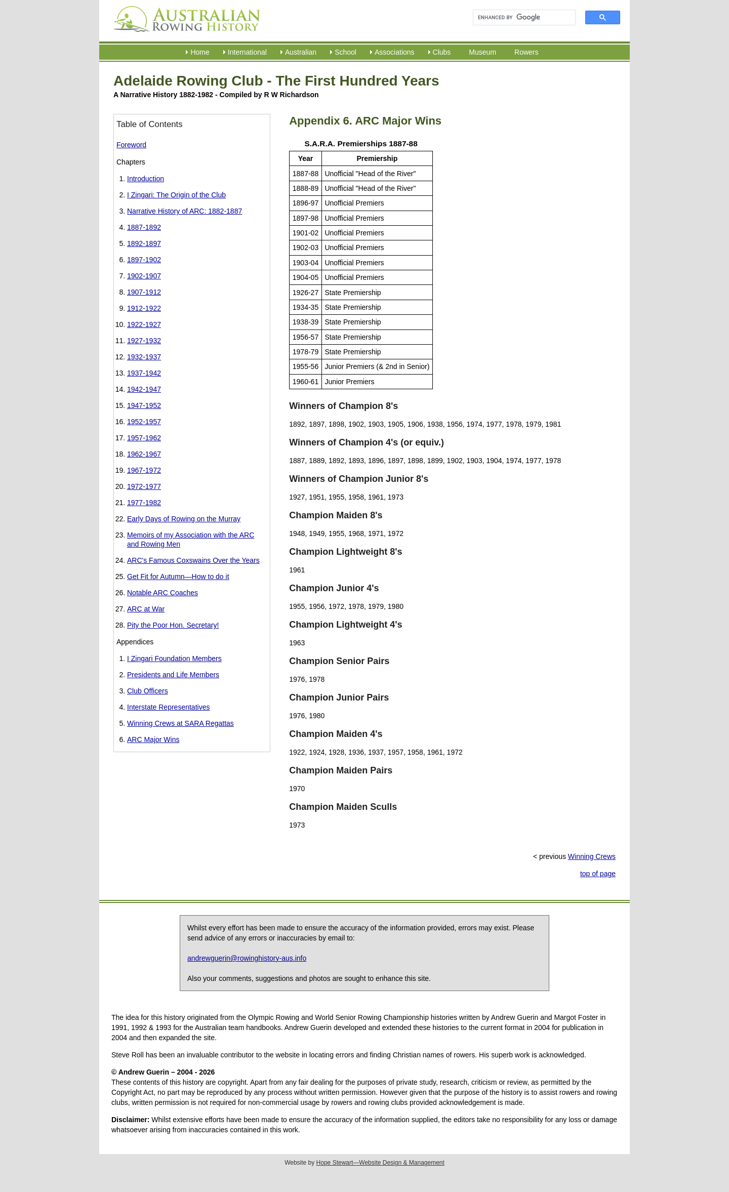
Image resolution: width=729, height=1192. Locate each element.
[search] (519, 17)
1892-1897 (144, 243)
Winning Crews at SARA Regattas (180, 723)
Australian (300, 52)
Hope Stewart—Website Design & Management (380, 1162)
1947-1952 (144, 405)
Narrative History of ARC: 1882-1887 (184, 211)
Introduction (145, 179)
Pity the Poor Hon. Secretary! (173, 625)
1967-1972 (144, 470)
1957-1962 (144, 438)
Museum (482, 52)
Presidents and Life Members (173, 675)
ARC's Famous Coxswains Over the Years (193, 560)
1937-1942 (144, 373)
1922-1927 (144, 324)
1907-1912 (144, 292)
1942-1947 (144, 389)
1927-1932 (144, 341)
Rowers (526, 52)
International (247, 52)
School (345, 52)
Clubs (442, 52)
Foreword (131, 145)
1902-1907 (144, 276)
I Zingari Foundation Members (174, 658)
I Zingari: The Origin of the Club (176, 195)
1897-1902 (144, 260)
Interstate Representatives (168, 707)
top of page (598, 874)
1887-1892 (144, 227)
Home (199, 52)
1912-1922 (144, 308)
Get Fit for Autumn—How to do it (178, 576)
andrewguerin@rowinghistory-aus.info (246, 958)
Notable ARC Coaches (162, 593)
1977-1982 (144, 503)
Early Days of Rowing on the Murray (183, 519)
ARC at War (146, 609)
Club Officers (147, 691)
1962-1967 (144, 454)
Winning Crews (592, 856)
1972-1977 (144, 486)
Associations (395, 52)
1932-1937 (144, 357)
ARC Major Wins (153, 739)
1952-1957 (144, 422)
